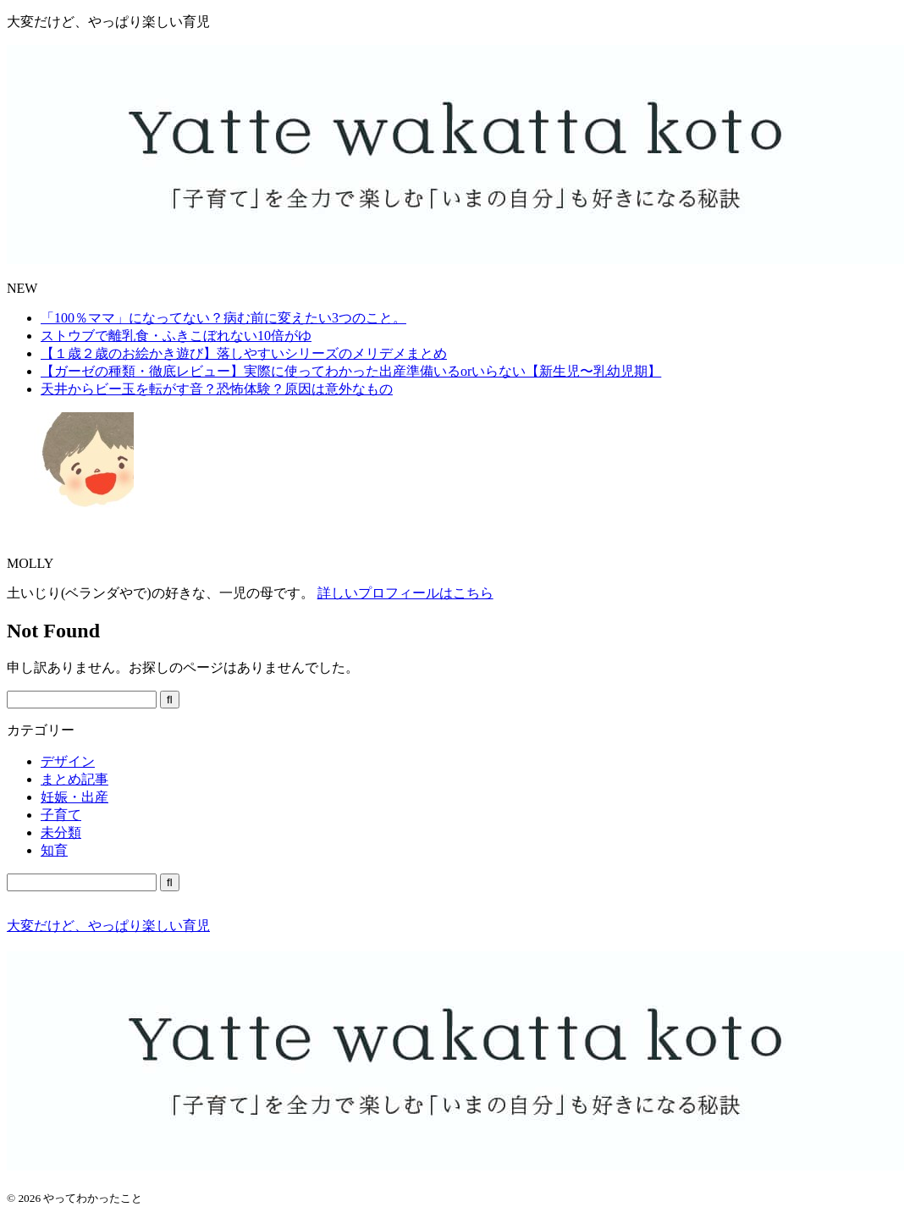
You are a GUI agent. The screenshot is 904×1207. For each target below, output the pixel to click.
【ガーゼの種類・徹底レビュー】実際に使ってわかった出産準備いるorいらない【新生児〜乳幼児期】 (351, 371)
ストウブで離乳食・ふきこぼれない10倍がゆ (176, 335)
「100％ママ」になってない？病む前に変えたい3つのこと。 (223, 318)
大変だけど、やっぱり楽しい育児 (108, 925)
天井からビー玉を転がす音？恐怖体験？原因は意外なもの (217, 389)
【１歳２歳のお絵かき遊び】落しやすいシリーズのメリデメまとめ (244, 353)
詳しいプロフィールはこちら (405, 593)
